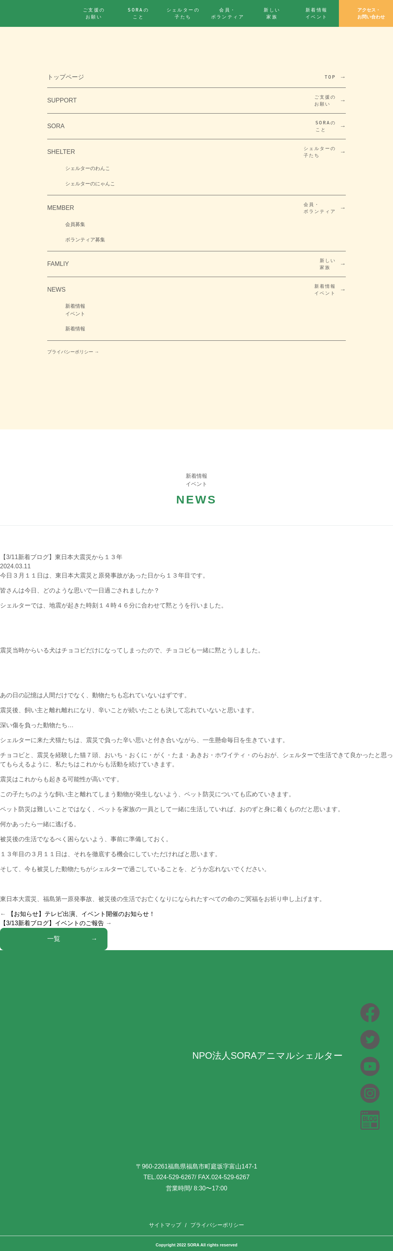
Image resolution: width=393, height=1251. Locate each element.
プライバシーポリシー (217, 1225)
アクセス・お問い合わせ (366, 13)
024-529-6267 (175, 1177)
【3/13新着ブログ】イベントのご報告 (52, 923)
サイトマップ (165, 1225)
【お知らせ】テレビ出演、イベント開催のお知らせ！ (81, 914)
